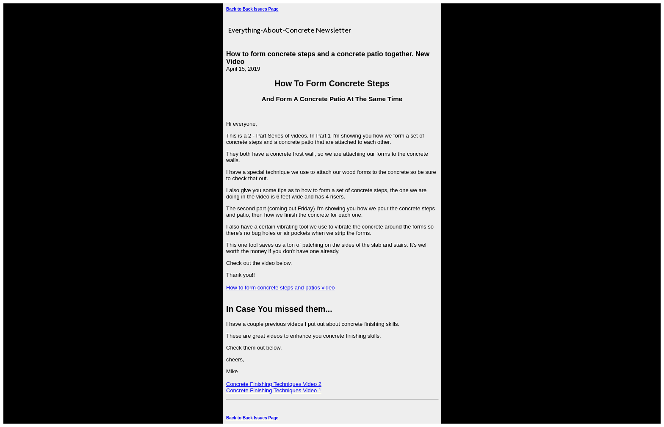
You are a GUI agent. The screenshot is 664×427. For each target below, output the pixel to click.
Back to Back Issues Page (252, 9)
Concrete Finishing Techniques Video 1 (273, 390)
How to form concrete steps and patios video (280, 287)
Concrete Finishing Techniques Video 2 (273, 384)
